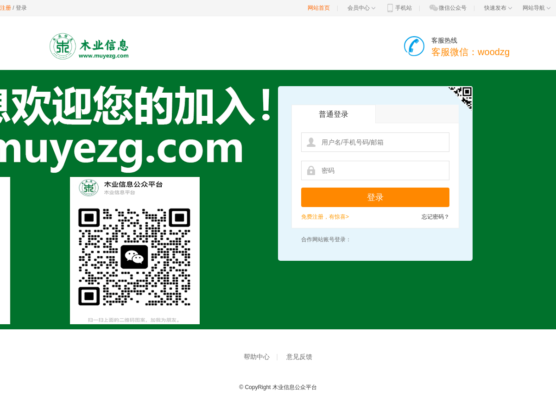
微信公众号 (448, 8)
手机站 (398, 8)
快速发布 (498, 8)
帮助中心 (257, 356)
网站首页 (319, 8)
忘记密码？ (435, 217)
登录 (21, 8)
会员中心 (361, 8)
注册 (5, 8)
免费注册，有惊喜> (325, 217)
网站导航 (536, 8)
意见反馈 (299, 356)
